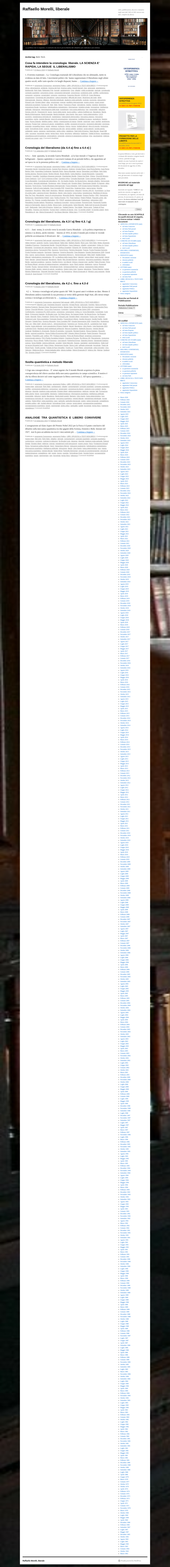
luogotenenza (87, 193)
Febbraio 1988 (125, 1331)
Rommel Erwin (87, 202)
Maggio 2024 (124, 450)
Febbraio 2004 (125, 1024)
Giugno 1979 (124, 1477)
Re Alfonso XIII (85, 338)
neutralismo (97, 119)
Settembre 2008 (125, 898)
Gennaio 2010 (124, 859)
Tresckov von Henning (41, 210)
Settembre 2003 (125, 1036)
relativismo (88, 264)
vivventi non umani (31, 138)
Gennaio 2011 (124, 831)
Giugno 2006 (124, 960)
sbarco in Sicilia (46, 205)
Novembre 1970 (125, 1508)
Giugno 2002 (124, 1065)
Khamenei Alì (42, 112)
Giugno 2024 (124, 448)
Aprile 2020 (124, 565)
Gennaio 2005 (124, 1001)
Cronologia (99, 312)
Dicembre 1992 (125, 1214)
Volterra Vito (92, 350)
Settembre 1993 (125, 1199)
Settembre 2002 (125, 1060)
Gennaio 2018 (124, 629)
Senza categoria (125, 293)
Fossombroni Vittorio (71, 319)
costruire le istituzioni (50, 441)
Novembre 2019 (125, 577)
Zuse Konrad (37, 274)
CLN (39, 179)
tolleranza (76, 133)
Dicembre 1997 (125, 1115)
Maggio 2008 (124, 907)
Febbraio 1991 (125, 1254)
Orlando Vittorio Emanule (77, 333)
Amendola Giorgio (44, 169)
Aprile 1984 (124, 1388)
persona (28, 124)
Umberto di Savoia (66, 210)
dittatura (46, 100)
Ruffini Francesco (50, 341)
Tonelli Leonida (40, 348)
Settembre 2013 (125, 754)
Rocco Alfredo (39, 341)
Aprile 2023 (124, 481)
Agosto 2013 (124, 756)
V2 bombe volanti (98, 210)
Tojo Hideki (78, 207)
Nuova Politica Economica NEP (56, 333)
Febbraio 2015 (125, 713)
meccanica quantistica (93, 260)
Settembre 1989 (125, 1293)
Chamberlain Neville (69, 176)
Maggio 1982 (124, 1427)
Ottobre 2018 (124, 608)
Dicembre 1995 (125, 1144)
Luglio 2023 (124, 474)
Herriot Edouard (80, 255)
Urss (90, 136)
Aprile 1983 (124, 1410)
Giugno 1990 (124, 1271)
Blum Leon (84, 243)
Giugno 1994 (124, 1180)
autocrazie (91, 88)
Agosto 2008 (124, 900)
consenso (36, 95)
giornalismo (81, 105)
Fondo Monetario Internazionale (53, 186)
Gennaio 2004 (124, 1027)
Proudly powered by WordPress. (131, 1561)
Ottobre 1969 (124, 1513)
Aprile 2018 (124, 622)
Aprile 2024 (124, 452)
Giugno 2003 (124, 1044)
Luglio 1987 (124, 1338)
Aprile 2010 (124, 852)
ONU (97, 195)
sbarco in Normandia (32, 205)
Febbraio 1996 (125, 1142)
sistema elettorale (48, 343)
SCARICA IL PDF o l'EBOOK (129, 106)
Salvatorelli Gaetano (101, 341)
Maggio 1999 (124, 1101)
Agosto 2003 (124, 1039)
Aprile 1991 (124, 1249)
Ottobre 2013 (124, 752)
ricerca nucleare (75, 202)
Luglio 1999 (124, 1099)
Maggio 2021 (124, 534)
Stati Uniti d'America (81, 131)
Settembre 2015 (125, 697)
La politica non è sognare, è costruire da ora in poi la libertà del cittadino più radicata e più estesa (63, 48)
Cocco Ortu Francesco (52, 309)
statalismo (69, 131)
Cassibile (35, 176)
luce (102, 396)
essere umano (89, 102)
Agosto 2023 (124, 472)
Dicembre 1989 (125, 1285)
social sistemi (77, 403)
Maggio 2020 (124, 562)
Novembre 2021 (125, 519)
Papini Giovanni (92, 333)
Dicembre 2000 (125, 1077)
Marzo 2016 (124, 682)
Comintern (65, 309)
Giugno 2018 (124, 618)
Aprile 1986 (124, 1352)
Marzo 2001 (124, 1072)
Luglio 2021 (124, 529)
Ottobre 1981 (124, 1443)
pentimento (106, 121)
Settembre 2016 (125, 668)
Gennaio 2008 (124, 917)
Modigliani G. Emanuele (40, 331)
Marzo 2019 (124, 596)
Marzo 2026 (124, 397)
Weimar (99, 350)
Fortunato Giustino (56, 319)
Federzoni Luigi (30, 319)
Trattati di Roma (94, 133)
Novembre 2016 (125, 663)
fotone (60, 105)
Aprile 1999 (124, 1103)
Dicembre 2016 (125, 661)
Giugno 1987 (124, 1340)
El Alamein (101, 183)
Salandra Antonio (87, 341)
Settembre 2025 (125, 412)
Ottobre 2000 (124, 1082)
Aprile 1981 (124, 1455)
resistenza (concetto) (61, 202)
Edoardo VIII (76, 248)
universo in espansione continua (76, 136)
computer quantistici (32, 93)
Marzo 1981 (124, 1458)
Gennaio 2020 (124, 572)
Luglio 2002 (124, 1063)
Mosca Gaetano (91, 331)
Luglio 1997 (124, 1123)
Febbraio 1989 (125, 1309)
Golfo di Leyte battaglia (41, 188)
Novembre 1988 (125, 1317)
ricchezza (61, 126)
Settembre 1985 (125, 1367)
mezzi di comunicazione (59, 119)
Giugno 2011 (124, 819)
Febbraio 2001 (125, 1075)
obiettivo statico (47, 121)
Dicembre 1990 (125, 1259)
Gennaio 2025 (124, 431)
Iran (87, 110)
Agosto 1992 (124, 1221)
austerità (40, 243)
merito (36, 119)
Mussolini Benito (68, 195)
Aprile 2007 (124, 936)
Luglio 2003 (124, 1041)
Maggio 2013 (124, 764)
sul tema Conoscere (128, 226)
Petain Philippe (86, 198)
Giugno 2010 (124, 847)
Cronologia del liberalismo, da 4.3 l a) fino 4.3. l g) (58, 221)
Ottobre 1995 (124, 1149)
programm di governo (78, 124)
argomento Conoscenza (43, 86)
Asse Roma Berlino (93, 169)
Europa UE (45, 105)
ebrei (59, 183)
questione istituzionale (72, 200)
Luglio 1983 (124, 1403)
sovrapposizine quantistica (92, 403)
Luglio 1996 (124, 1137)
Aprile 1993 (124, 1209)
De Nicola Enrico (81, 181)
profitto (67, 124)
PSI (57, 200)
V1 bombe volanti (84, 210)
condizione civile (86, 93)
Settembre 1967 (125, 1527)
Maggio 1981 (124, 1453)
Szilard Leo (58, 207)
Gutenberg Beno (51, 255)
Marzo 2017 (124, 653)
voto (40, 138)
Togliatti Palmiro (68, 207)
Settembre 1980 (125, 1470)
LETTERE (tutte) (125, 267)
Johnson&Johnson (60, 324)
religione (54, 126)
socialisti (59, 343)
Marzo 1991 (124, 1252)
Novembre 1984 (125, 1374)
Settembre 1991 (125, 1238)
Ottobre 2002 (124, 1058)
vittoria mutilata (66, 350)
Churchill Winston (102, 176)
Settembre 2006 (125, 953)
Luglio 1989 (124, 1297)
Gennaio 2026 (124, 402)
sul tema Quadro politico (130, 234)
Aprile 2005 (124, 993)
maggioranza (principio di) (42, 117)
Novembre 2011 (125, 807)
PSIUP (61, 200)
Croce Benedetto (31, 181)
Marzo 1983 (124, 1412)
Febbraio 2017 (125, 656)
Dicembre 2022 (125, 491)
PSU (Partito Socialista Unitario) (53, 338)
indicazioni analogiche (78, 446)
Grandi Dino (69, 188)
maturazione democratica (71, 117)
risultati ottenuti (82, 126)
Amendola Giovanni (54, 305)
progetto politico (31, 403)
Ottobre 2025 (124, 409)
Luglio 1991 (124, 1242)
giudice (88, 105)
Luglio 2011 (124, 816)
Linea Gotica (77, 193)
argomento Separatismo (129, 291)
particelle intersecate (73, 401)
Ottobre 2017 (124, 637)
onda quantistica (47, 401)
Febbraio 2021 (125, 541)
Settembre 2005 (125, 981)
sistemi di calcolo (48, 269)
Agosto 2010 (124, 843)
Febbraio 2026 (125, 400)
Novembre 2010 (125, 835)
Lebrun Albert (89, 257)
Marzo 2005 (124, 996)
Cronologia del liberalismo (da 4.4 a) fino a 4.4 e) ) (58, 147)
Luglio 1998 (124, 1113)
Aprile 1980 (124, 1475)
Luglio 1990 (124, 1269)
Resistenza (49, 202)
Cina (72, 90)
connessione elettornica (40, 389)
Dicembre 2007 (125, 919)
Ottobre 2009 (124, 866)
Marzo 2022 (124, 510)
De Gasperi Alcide (77, 314)
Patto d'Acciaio (100, 262)
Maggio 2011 (124, 821)
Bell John (38, 439)
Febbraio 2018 (125, 627)
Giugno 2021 (124, 531)
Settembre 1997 (125, 1120)
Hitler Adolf (46, 191)
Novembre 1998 (125, 1108)
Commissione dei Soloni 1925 (80, 309)
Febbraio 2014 (125, 742)
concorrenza (75, 93)
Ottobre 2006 (124, 950)
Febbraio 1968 (125, 1525)
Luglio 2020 (124, 558)
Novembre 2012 (125, 778)
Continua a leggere (89, 81)
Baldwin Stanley (74, 243)
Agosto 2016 (124, 670)
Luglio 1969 (124, 1515)
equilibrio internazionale (74, 102)
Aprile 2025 (124, 424)
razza (71, 264)
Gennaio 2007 (124, 943)
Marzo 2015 (124, 711)
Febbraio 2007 (125, 941)
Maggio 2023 (124, 479)
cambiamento (65, 90)
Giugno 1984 (124, 1384)
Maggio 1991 (124, 1247)
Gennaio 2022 (124, 515)
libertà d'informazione (32, 114)
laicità (44, 396)
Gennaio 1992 (124, 1228)
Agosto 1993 (124, 1202)
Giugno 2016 (124, 675)
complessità (105, 90)
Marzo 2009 (124, 883)
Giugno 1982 (124, 1424)
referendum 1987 (96, 200)
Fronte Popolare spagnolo (34, 252)
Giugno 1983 (124, 1405)
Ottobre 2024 (124, 438)
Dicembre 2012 (125, 776)
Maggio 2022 (124, 505)
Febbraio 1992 (125, 1226)
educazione (101, 100)
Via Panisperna (66, 271)
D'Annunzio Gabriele (37, 314)
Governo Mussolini (66, 252)
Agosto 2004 (124, 1013)
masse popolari (49, 398)
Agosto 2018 (124, 613)
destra (55, 248)
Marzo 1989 (124, 1307)
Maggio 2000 (124, 1089)
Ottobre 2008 (124, 895)
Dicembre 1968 (125, 1522)
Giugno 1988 (124, 1324)
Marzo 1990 (124, 1278)
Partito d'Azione (59, 198)
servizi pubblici (71, 129)
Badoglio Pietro (57, 171)
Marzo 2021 (124, 539)
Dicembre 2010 (125, 833)
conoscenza (53, 389)
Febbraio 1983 (125, 1415)
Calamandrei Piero (101, 307)
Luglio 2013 (124, 759)
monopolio (68, 331)
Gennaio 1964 (124, 1549)
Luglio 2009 (124, 874)
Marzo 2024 (124, 455)
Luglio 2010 (124, 845)
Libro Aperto (70, 114)
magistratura (56, 117)
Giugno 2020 (124, 560)
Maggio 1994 (124, 1182)
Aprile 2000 (124, 1091)
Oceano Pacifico (88, 195)
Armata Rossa (81, 169)
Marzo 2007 (124, 938)
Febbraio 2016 (125, 685)
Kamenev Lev (72, 324)
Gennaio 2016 (124, 687)
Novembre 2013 (125, 749)
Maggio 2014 (124, 735)
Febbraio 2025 (125, 428)
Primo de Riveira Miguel (75, 336)
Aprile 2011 (124, 823)
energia (62, 102)
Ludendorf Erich (31, 329)
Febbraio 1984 (125, 1393)
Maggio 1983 (124, 1407)
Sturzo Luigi (73, 345)
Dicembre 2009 (125, 862)
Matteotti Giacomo (85, 329)
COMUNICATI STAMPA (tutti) (130, 241)
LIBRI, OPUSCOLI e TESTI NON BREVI (81, 86)
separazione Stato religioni (94, 267)
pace (93, 121)
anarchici (65, 305)
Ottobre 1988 (124, 1319)
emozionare (55, 102)
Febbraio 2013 (125, 771)
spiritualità (74, 406)
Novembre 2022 (125, 493)
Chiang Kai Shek (83, 176)
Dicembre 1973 (125, 1496)
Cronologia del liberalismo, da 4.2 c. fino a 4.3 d (56, 283)
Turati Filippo (78, 348)
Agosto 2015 (124, 699)
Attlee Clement (30, 243)
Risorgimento (96, 338)
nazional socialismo (37, 262)
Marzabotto (40, 195)
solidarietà (29, 131)
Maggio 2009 (124, 878)
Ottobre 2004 (124, 1008)
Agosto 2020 (124, 555)
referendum (126, 265)
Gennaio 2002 (124, 1068)
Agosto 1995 (124, 1154)
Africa (27, 88)
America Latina (66, 88)
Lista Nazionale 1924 (100, 326)
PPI (51, 336)
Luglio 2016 (124, 673)
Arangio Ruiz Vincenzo (60, 169)
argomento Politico (59, 86)
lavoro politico (72, 112)
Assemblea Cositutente (43, 171)
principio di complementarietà (89, 451)
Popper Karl (36, 124)
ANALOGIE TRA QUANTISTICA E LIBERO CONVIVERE (63, 417)
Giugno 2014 (124, 732)
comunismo (95, 309)
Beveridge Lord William (90, 171)
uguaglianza (105, 133)
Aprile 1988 (124, 1328)
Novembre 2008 (125, 893)
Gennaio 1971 (124, 1506)
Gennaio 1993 (124, 1211)
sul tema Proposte (128, 231)
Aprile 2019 (124, 594)
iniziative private (84, 107)
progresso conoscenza (93, 336)
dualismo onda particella (73, 100)
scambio (66, 453)
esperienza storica (31, 250)
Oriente (79, 121)
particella (61, 401)
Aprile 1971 (124, 1503)
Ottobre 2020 (124, 551)
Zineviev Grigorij (34, 352)
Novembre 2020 (125, 548)
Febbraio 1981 (125, 1460)
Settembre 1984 (125, 1379)
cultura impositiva (61, 98)
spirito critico (60, 131)
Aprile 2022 (124, 507)
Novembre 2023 (125, 464)
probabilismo (59, 124)
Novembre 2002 (125, 1056)
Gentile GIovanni (85, 319)
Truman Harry (54, 210)
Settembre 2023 (125, 469)
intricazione (63, 448)
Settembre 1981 (125, 1446)
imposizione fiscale (32, 107)
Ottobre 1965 (124, 1537)
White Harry (73, 212)
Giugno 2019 (124, 589)
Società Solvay (88, 453)
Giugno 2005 (124, 989)
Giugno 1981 (124, 1451)
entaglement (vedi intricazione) (66, 444)
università (61, 136)
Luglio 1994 (124, 1178)
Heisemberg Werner (62, 446)
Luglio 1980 (124, 1472)
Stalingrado (34, 207)
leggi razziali (99, 257)
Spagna (80, 269)
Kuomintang (99, 191)
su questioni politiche (129, 272)
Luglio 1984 (124, 1381)
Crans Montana (94, 95)
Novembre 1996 (125, 1135)
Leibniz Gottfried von (85, 112)
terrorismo (68, 133)
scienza (46, 129)
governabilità (44, 394)
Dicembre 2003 (125, 1029)
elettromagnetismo (75, 391)
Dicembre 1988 (125, 1314)
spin (50, 456)
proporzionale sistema (33, 338)
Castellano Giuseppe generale (50, 176)
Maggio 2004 (124, 1017)
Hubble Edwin (100, 255)
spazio (35, 131)
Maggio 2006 (124, 962)
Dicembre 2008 (125, 890)
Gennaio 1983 (124, 1417)
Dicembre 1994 (125, 1168)
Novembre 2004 (125, 1005)
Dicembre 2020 (125, 546)
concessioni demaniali (62, 93)
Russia (34, 267)
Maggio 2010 (124, 850)
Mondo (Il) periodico (57, 331)
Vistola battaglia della (52, 350)
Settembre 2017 (125, 639)
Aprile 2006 (124, 965)
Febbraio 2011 (124, 828)
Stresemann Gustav (61, 345)
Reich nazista (79, 264)
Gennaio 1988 (124, 1333)
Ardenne (72, 169)
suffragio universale (85, 345)
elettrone (85, 391)
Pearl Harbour (75, 198)
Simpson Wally (30, 269)
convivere (38, 441)
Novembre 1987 (125, 1336)
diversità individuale (57, 100)
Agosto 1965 (124, 1539)
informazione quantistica (79, 394)
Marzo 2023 (124, 483)
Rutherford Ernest (73, 341)
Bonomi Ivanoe (42, 174)
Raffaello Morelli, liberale (46, 9)
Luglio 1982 (124, 1422)
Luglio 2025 (124, 416)
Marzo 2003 (124, 1051)
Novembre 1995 (125, 1147)
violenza (106, 136)
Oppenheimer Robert (41, 198)
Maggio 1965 (124, 1544)
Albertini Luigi (41, 305)
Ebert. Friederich (43, 317)
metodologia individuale (92, 398)
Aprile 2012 (124, 795)
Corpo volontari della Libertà (95, 179)
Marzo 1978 (124, 1479)
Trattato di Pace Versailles (55, 348)
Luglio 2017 (124, 644)
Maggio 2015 (124, 706)
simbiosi (80, 129)
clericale (97, 90)
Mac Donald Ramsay (70, 260)
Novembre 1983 (125, 1396)
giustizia (95, 105)
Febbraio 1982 (125, 1434)
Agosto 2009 (124, 871)
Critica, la (100, 245)
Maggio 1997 (124, 1125)
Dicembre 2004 (125, 1003)
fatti (97, 391)
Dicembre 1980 (125, 1463)
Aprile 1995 (124, 1161)
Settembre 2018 (125, 610)
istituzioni (101, 110)
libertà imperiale (46, 114)
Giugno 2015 (124, 704)
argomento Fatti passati (43, 167)
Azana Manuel (54, 243)
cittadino (54, 439)
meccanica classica (87, 117)
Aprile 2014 (124, 737)
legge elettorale (36, 326)
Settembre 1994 (125, 1173)
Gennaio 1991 (124, 1257)
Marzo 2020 (124, 567)
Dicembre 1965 (125, 1534)
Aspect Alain (29, 387)
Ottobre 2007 (124, 924)
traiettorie (104, 406)
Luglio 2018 (124, 615)
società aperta (100, 129)
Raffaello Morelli (53, 70)
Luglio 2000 (124, 1084)
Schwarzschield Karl (70, 267)
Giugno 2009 (124, 876)
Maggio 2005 (124, 991)
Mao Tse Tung (30, 195)
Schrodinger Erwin (36, 129)
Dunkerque (52, 183)
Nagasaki (78, 195)
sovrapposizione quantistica (35, 406)
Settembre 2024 (125, 440)
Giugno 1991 (124, 1245)
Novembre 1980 (125, 1465)
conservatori (45, 95)
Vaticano (28, 350)
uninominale (88, 348)
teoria (62, 133)
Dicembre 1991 (125, 1230)
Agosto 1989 (124, 1295)
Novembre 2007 (125, 922)
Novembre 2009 (125, 864)
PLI (33, 200)
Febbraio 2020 (125, 570)
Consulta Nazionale (77, 179)
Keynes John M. (31, 112)
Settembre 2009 (125, 869)
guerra (31, 255)
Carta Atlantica (76, 174)
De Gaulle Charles (67, 181)
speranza (42, 131)
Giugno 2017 (124, 646)
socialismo (59, 269)
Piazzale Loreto (97, 198)
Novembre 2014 (125, 720)
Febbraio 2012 (125, 799)
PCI (67, 198)
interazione (36, 110)
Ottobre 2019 (124, 579)
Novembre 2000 (125, 1080)
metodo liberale (44, 119)
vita (37, 212)
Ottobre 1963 (124, 1551)
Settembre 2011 (125, 811)
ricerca (67, 126)
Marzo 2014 (124, 740)
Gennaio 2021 (124, 543)
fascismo (28, 186)
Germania (103, 186)
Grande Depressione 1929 (95, 252)
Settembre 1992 (125, 1218)
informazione (73, 107)
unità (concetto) (98, 348)
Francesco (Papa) (70, 105)
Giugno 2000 (124, 1087)
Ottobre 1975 (124, 1484)
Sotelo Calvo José (70, 269)
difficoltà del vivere (75, 98)
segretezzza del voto (57, 129)
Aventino (91, 305)
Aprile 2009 (124, 881)
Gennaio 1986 (124, 1360)
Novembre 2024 (125, 436)
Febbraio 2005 (125, 998)
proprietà (28, 126)
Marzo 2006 (124, 967)
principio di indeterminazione (48, 264)
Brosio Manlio (65, 174)
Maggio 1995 (124, 1159)
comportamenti (73, 387)
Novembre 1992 (125, 1216)
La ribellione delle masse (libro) (66, 257)
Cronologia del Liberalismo (44, 98)
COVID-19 (84, 95)
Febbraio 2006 (125, 969)
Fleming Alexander (75, 250)
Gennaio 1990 (124, 1283)
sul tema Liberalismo (129, 243)
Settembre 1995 (125, 1151)
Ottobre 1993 (124, 1197)
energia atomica (98, 248)
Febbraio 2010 (125, 857)
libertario (73, 396)
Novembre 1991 (125, 1233)
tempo (47, 133)
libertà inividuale (59, 114)
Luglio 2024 (124, 445)
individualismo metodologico (58, 107)
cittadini (77, 90)
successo (33, 133)
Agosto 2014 (124, 728)
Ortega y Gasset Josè (80, 262)
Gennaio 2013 (124, 773)
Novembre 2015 (125, 692)
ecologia (86, 100)
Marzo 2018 (124, 625)
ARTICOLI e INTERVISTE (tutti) (131, 224)
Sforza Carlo (57, 205)
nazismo (48, 262)
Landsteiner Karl (96, 324)
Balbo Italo (64, 243)
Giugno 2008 (124, 905)
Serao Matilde (36, 343)
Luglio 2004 (124, 1015)
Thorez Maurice (97, 269)
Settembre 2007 (125, 926)
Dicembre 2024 (125, 433)
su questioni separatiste (129, 274)
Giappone (28, 188)
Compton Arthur (64, 179)
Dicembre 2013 (125, 747)
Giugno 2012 (124, 790)
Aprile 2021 (124, 536)
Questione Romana (72, 338)
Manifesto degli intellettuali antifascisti (50, 329)
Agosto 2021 (124, 527)
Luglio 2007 (124, 931)
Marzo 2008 (124, 912)
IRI (53, 257)
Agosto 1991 (124, 1240)
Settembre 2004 (125, 1010)
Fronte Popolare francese (98, 250)
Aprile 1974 (124, 1489)
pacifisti (98, 121)
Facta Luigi (93, 317)
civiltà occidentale (87, 90)
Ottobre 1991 (124, 1235)
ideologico (102, 105)
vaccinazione (97, 136)
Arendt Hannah (77, 88)
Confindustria (30, 312)
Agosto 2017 (124, 641)
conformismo (104, 93)
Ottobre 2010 (124, 838)
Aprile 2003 (124, 1048)
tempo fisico (55, 133)
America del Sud (54, 88)
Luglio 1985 (124, 1369)
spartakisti (84, 343)
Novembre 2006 (125, 948)
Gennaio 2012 (124, 802)
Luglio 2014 (124, 730)
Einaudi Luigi (29, 102)
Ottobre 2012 (124, 780)
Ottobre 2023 (124, 467)
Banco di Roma (100, 305)
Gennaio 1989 (124, 1312)
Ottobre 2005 (124, 979)
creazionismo (30, 98)
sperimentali (55, 406)
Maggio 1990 (124, 1273)
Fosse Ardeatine (71, 186)
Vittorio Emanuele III (46, 212)
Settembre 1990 (125, 1266)
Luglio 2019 (124, 586)
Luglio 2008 (124, 902)
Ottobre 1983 (124, 1398)
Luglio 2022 (124, 500)
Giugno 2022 (124, 503)
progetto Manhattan (48, 200)
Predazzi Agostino (59, 336)
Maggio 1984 (124, 1386)
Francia (85, 250)
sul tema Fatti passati (129, 229)
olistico (56, 121)
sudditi (80, 406)
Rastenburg (85, 200)
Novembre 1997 (125, 1118)
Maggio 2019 (124, 591)
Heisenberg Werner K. (66, 255)
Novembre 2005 (125, 977)
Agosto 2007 (124, 929)
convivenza (62, 95)
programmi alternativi (94, 124)
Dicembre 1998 (125, 1106)
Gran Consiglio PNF (57, 188)
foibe (55, 105)
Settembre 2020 (125, 553)
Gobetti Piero (37, 321)
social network (89, 129)
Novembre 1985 (125, 1362)
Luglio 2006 (124, 957)
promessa (105, 124)
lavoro (50, 112)
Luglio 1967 (124, 1530)
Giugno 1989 (124, 1300)
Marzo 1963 (124, 1553)
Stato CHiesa (49, 345)
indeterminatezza (64, 394)
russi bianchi (62, 341)
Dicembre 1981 (125, 1439)
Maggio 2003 (124, 1046)
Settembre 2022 (125, 498)
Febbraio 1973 (125, 1498)
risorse (73, 126)
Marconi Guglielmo (71, 329)
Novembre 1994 (125, 1170)
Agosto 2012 (124, 785)
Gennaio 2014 (124, 744)
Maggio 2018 (124, 620)
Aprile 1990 (124, 1276)
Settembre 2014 (125, 725)
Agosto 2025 (124, 414)
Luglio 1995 (124, 1156)
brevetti (56, 90)
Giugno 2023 (124, 476)
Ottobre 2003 (124, 1034)
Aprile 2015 (124, 708)
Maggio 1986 (124, 1350)
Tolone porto (87, 207)
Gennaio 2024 (124, 460)
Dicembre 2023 (125, 462)
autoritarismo (100, 88)
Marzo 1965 (124, 1546)
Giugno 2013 (124, 761)
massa (104, 448)
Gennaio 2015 (124, 716)
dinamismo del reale (89, 98)
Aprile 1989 (124, 1305)
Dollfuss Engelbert (64, 248)
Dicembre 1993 (125, 1192)
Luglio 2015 (124, 701)
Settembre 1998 (125, 1111)
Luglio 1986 (124, 1348)
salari (27, 129)
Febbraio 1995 (125, 1166)
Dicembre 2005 (125, 974)
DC (59, 181)
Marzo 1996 (124, 1139)
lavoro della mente (59, 112)
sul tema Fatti (126, 277)
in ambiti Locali (127, 262)
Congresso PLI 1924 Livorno (45, 312)
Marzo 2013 (124, 768)
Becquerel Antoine (56, 307)
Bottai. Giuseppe (103, 243)
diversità (33, 317)
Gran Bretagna (79, 252)
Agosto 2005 (124, 984)
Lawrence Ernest (43, 193)
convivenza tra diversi (76, 389)
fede (51, 105)
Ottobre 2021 (124, 522)
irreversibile (93, 110)
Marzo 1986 (124, 1355)
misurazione (73, 119)
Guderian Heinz (80, 188)
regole (48, 126)
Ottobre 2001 (124, 1070)
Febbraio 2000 (125, 1094)
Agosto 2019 (124, 584)
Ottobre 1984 (124, 1376)
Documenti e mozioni (129, 258)
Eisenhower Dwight (89, 183)
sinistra (39, 269)
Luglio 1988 (124, 1321)
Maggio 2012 (124, 792)
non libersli (67, 262)
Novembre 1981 (125, 1441)
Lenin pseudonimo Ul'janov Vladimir (55, 326)
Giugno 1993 (124, 1204)
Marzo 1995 (124, 1163)
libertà (104, 112)
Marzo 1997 (124, 1130)
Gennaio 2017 (124, 658)
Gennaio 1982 (124, 1436)
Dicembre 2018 (125, 603)
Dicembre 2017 (125, 632)
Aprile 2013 (124, 766)
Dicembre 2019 (125, 574)
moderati (28, 331)
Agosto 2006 (124, 955)
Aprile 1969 (124, 1520)
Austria (45, 243)
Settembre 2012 (125, 783)
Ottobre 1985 (124, 1364)
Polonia (37, 200)
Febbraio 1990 (125, 1281)
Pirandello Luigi (37, 336)
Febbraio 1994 (125, 1190)
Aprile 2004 (124, 1020)
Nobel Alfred (36, 401)
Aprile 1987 (124, 1343)
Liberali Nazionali (42, 260)
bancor (78, 171)
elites (48, 102)
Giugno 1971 (124, 1501)
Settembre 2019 (125, 582)
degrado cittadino (94, 181)
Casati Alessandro (88, 174)
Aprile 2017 (124, 651)
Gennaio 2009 (124, 888)
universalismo (52, 136)
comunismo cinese (46, 93)
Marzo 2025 (124, 426)
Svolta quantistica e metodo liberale (49, 361)
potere (83, 401)
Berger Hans (68, 307)
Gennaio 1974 (124, 1494)
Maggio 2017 (124, 649)
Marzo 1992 (124, 1223)
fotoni (52, 446)
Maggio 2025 (124, 421)
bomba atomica (30, 174)
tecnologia (40, 133)
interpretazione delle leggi (50, 110)
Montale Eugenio (79, 331)
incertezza (43, 107)
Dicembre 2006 (125, 945)
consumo (54, 95)
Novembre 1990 (125, 1261)
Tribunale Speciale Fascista (50, 271)
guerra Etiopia (40, 255)
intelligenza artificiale (96, 394)
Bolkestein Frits (47, 90)
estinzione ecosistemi (32, 105)
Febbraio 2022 (125, 512)
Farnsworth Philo (45, 250)
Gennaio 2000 (124, 1096)
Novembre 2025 (125, 407)
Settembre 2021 (125, 524)
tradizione (84, 133)
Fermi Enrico (36, 186)
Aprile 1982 (124, 1429)
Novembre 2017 (125, 634)
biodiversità (29, 90)
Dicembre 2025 (125, 404)
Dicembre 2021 (125, 517)
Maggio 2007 (124, 934)
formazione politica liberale (39, 446)
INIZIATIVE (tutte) (126, 255)
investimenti (64, 110)
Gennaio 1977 (124, 1482)
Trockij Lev (69, 348)
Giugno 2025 (124, 419)
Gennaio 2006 (124, 972)
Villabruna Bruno (38, 350)
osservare (86, 121)
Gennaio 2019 (124, 601)
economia (93, 100)
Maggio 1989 (124, 1302)
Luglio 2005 (124, 986)
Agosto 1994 (124, 1175)
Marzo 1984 (124, 1391)
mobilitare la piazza (85, 119)
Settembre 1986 (125, 1345)
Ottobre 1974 (124, 1486)
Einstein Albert (40, 102)
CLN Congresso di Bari (50, 179)
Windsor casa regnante (96, 271)
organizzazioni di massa (67, 121)
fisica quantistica (43, 319)
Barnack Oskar (44, 307)
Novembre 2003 (125, 1032)
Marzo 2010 (124, 855)
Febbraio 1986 (125, 1357)
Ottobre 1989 (124, 1290)
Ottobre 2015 (124, 694)
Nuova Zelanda (35, 121)
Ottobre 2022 (124, 495)
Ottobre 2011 (124, 809)
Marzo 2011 (124, 826)
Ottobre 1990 (124, 1264)
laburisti (81, 257)
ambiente (44, 88)
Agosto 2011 (124, 814)
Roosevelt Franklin (99, 202)
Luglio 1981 (124, 1448)
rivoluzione (104, 126)
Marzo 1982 (124, 1431)
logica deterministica (90, 114)
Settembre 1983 (125, 1400)
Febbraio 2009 (125, 886)
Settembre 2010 (125, 840)
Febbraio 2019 (125, 598)
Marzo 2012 (124, 797)
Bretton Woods (53, 174)
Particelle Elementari (70, 451)
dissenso (39, 100)
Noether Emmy (57, 262)
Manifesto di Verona (100, 193)
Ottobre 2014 (124, 723)
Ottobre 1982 (124, 1419)
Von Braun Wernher (61, 212)
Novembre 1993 (125, 1194)
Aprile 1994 (124, 1185)
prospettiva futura (38, 126)
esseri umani (99, 102)
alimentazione (35, 88)
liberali (71, 326)
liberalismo (97, 112)
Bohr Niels (37, 90)
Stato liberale (94, 131)
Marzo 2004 (124, 1022)
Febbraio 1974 (125, 1491)
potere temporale (93, 401)
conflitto (95, 93)
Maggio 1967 (124, 1532)
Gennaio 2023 (124, 488)
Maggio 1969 (124, 1518)
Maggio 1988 (124, 1326)
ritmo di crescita (94, 126)
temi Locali (126, 238)
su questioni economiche (130, 269)
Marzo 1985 (124, 1372)
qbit (38, 403)
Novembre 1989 (125, 1288)
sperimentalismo (94, 343)
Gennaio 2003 (124, 1053)
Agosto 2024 (124, 443)
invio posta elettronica (77, 110)
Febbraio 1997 (125, 1132)
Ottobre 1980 (124, 1467)
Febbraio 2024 (125, 457)
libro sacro (78, 114)
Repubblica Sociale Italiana (34, 202)
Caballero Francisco (32, 245)
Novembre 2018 (125, 606)
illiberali (61, 191)
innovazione (95, 107)
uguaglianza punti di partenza (35, 136)
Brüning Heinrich (88, 307)
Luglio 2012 (124, 787)
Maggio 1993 (124, 1206)
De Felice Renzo (64, 314)
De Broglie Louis (51, 314)
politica (46, 336)
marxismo (81, 260)
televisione (87, 269)
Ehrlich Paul (54, 317)
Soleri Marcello (78, 205)
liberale (32, 260)
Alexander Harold (31, 169)
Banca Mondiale (70, 171)
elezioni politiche (127, 260)
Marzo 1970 (124, 1510)
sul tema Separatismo (129, 236)
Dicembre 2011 (125, 804)
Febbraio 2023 (125, 486)
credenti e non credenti (92, 389)
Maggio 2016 (124, 677)
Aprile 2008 (124, 910)
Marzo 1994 (124, 1187)
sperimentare (51, 131)
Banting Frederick (31, 307)
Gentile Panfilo (97, 319)
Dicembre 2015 (125, 689)
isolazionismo (69, 191)
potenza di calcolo (47, 124)
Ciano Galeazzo (31, 179)
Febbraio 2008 (125, 914)
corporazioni (69, 312)
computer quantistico (102, 387)
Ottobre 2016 (124, 665)
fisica (91, 444)
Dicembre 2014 (125, 718)
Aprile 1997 (124, 1127)
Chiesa (92, 176)
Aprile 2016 (124, 680)
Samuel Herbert (43, 267)
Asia (85, 88)
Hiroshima (37, 191)
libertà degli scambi (62, 396)
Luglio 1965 (124, 1542)
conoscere (29, 95)
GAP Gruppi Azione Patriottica (88, 186)
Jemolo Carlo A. (47, 324)
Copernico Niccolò (73, 95)
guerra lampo (91, 188)
